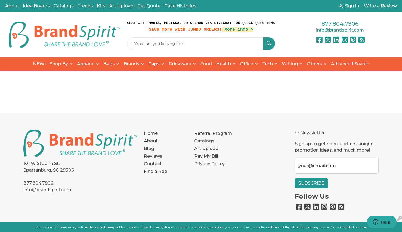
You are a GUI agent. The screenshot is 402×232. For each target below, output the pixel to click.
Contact (153, 163)
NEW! (39, 63)
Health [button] (223, 63)
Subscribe (311, 183)
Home (151, 133)
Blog (149, 148)
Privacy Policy (209, 163)
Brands (131, 63)
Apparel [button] (85, 63)
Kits (101, 5)
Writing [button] (290, 63)
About (12, 5)
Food (206, 63)
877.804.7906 (339, 23)
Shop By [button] (59, 63)
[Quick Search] (195, 43)
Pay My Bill (206, 156)
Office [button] (246, 63)
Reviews (153, 156)
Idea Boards (36, 5)
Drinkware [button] (180, 63)
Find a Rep (155, 171)
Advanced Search (350, 63)
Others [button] (314, 63)
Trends (85, 5)
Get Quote (148, 5)
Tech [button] (267, 63)
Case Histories (180, 5)
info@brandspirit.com (340, 30)
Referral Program (213, 133)
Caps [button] (154, 63)
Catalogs (64, 5)
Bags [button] (109, 63)
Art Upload (121, 5)
